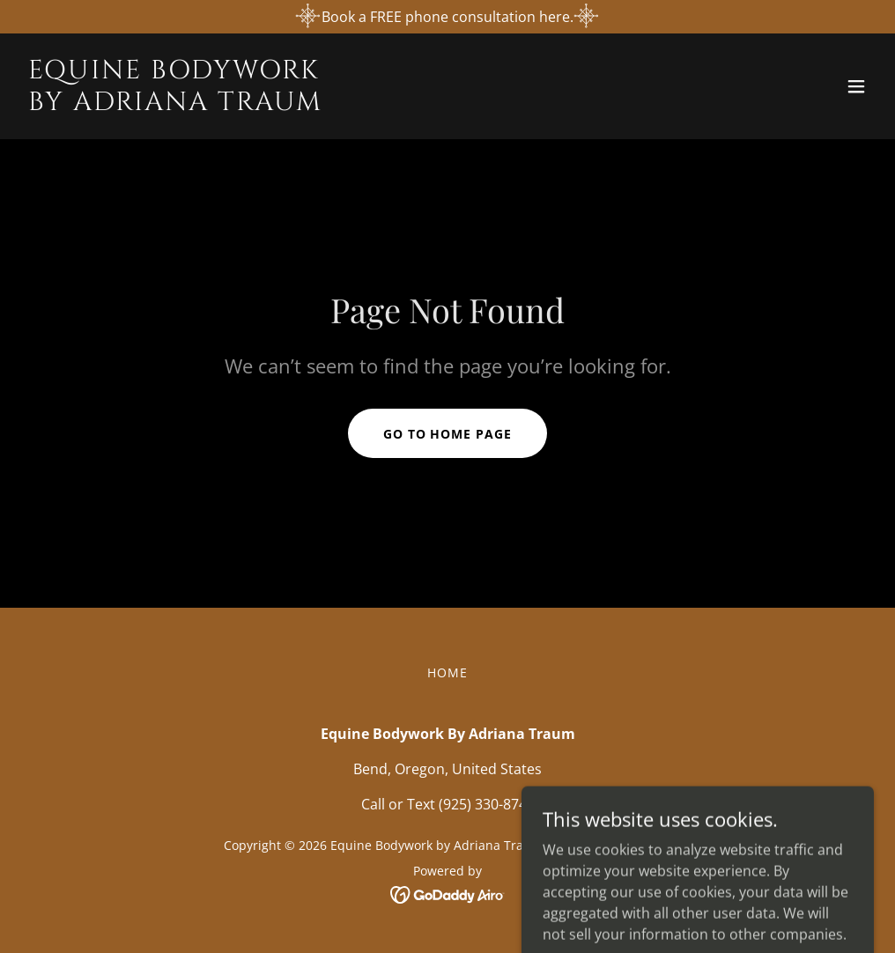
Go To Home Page (448, 433)
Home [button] (447, 672)
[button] (856, 86)
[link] (175, 105)
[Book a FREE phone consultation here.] (447, 17)
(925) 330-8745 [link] (487, 804)
